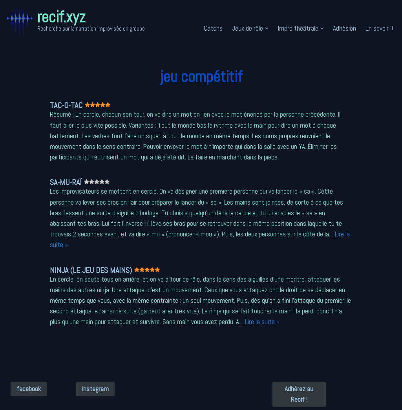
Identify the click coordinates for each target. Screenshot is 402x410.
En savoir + (380, 28)
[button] (267, 28)
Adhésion (344, 28)
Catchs (213, 28)
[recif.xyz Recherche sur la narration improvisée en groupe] (75, 22)
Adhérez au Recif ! (299, 394)
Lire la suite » (262, 321)
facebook (28, 388)
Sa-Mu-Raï (86, 182)
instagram (95, 388)
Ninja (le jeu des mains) (111, 270)
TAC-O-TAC (86, 105)
